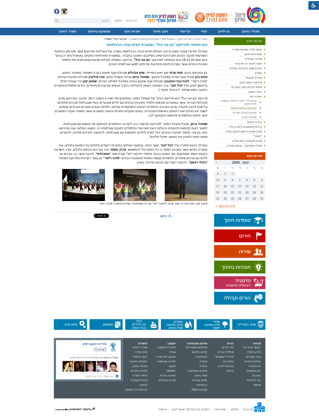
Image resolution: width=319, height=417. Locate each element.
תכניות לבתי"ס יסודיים (245, 112)
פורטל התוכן (140, 366)
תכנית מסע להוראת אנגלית (245, 68)
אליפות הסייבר (252, 361)
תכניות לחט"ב (249, 117)
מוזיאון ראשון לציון (251, 82)
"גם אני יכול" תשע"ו (116, 39)
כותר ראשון (255, 91)
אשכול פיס (256, 96)
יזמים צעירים (199, 380)
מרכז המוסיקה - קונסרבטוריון (244, 145)
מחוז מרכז (141, 352)
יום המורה (255, 366)
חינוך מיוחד (160, 31)
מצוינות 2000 (199, 389)
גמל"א (258, 73)
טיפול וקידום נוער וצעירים (246, 87)
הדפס (163, 216)
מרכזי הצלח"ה (253, 58)
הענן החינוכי (140, 356)
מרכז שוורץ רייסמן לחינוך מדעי (244, 131)
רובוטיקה (201, 384)
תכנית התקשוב (166, 347)
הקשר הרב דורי (252, 347)
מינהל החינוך (250, 31)
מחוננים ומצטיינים (196, 347)
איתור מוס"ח (139, 375)
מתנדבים (228, 361)
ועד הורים (228, 347)
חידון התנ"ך (254, 352)
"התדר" (257, 136)
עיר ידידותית (254, 380)
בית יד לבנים (254, 122)
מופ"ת (203, 361)
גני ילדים (223, 31)
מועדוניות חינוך (253, 54)
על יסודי (184, 31)
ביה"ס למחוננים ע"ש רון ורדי (245, 126)
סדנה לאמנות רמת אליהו (247, 140)
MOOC (171, 370)
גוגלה (172, 352)
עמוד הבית (201, 39)
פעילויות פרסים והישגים (244, 108)
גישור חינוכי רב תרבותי (248, 63)
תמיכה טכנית (168, 375)
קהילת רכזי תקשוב (136, 389)
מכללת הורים (226, 352)
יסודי (204, 31)
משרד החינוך (67, 31)
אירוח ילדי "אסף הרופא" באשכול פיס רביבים (239, 102)
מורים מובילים (167, 380)
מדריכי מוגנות (254, 77)
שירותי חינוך (132, 31)
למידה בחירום (139, 370)
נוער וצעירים (253, 356)
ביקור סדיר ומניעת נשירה (247, 49)
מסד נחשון (201, 375)
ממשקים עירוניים (99, 31)
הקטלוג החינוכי (138, 361)
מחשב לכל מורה (166, 356)
